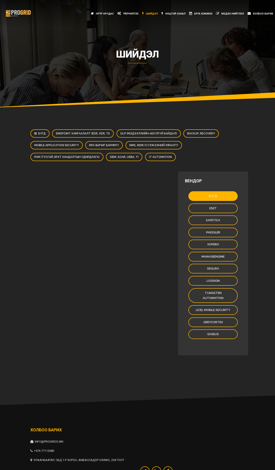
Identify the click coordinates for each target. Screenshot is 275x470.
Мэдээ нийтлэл (230, 13)
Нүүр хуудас (102, 13)
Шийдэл (150, 13)
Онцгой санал (173, 13)
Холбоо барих (260, 13)
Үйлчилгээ (127, 13)
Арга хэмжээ (200, 13)
